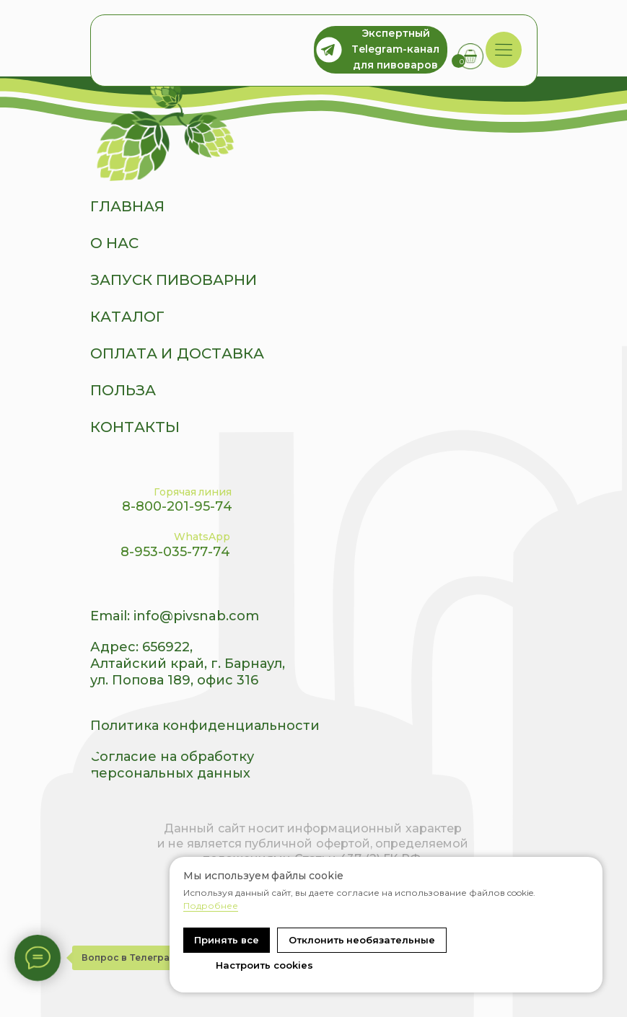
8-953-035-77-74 (175, 552)
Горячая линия (193, 491)
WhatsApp (202, 536)
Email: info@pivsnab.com (174, 616)
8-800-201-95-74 (177, 506)
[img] (503, 50)
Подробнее (210, 905)
